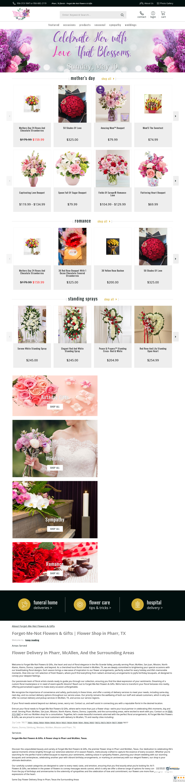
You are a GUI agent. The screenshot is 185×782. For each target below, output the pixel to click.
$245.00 (32, 360)
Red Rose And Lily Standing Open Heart (153, 350)
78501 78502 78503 (36, 617)
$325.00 (72, 139)
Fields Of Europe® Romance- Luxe (113, 194)
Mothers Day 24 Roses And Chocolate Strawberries (32, 129)
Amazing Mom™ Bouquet (113, 128)
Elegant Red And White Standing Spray (72, 350)
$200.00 (113, 282)
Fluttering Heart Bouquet (153, 192)
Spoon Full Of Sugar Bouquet (72, 192)
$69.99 (153, 204)
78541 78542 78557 (86, 617)
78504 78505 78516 (52, 617)
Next (176, 116)
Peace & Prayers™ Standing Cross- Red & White (113, 350)
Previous (9, 116)
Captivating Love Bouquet (32, 192)
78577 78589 (117, 617)
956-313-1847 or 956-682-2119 (31, 3)
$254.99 (153, 360)
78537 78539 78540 (69, 617)
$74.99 (153, 139)
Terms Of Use (117, 779)
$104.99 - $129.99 (113, 204)
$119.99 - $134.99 (32, 204)
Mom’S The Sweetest (153, 128)
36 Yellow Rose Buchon (113, 270)
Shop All (106, 78)
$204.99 (113, 360)
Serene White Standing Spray (32, 348)
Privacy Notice (132, 779)
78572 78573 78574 (103, 617)
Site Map (166, 779)
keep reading (32, 534)
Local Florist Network (150, 779)
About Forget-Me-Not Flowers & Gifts (33, 520)
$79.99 (113, 139)
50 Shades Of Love (72, 128)
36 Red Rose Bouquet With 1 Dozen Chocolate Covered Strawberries (72, 273)
